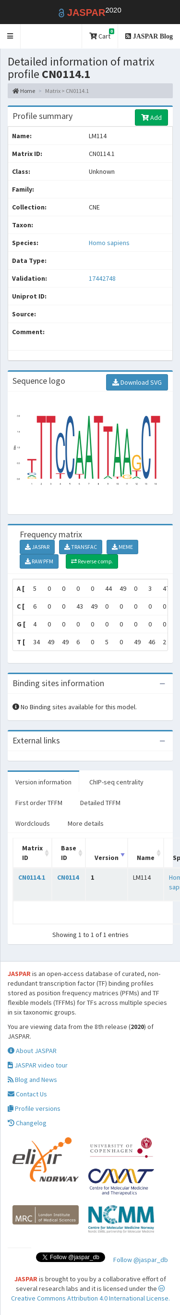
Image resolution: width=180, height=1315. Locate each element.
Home (23, 90)
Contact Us (27, 1094)
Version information (43, 782)
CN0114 (68, 877)
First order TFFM (38, 802)
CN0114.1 (31, 877)
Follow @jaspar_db (140, 1259)
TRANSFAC (80, 546)
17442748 (102, 278)
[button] (10, 36)
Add (151, 117)
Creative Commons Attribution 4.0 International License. (90, 1293)
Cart (101, 34)
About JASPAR (32, 1050)
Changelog (27, 1123)
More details (86, 823)
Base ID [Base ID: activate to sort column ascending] (68, 853)
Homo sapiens (109, 242)
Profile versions (34, 1108)
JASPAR (37, 546)
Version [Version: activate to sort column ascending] (107, 857)
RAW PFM (39, 561)
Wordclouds (32, 823)
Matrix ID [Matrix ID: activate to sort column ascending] (32, 853)
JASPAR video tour (38, 1065)
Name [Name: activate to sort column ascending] (146, 857)
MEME (122, 546)
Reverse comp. (92, 561)
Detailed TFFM (100, 802)
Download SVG (137, 382)
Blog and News (32, 1079)
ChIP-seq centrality (116, 782)
